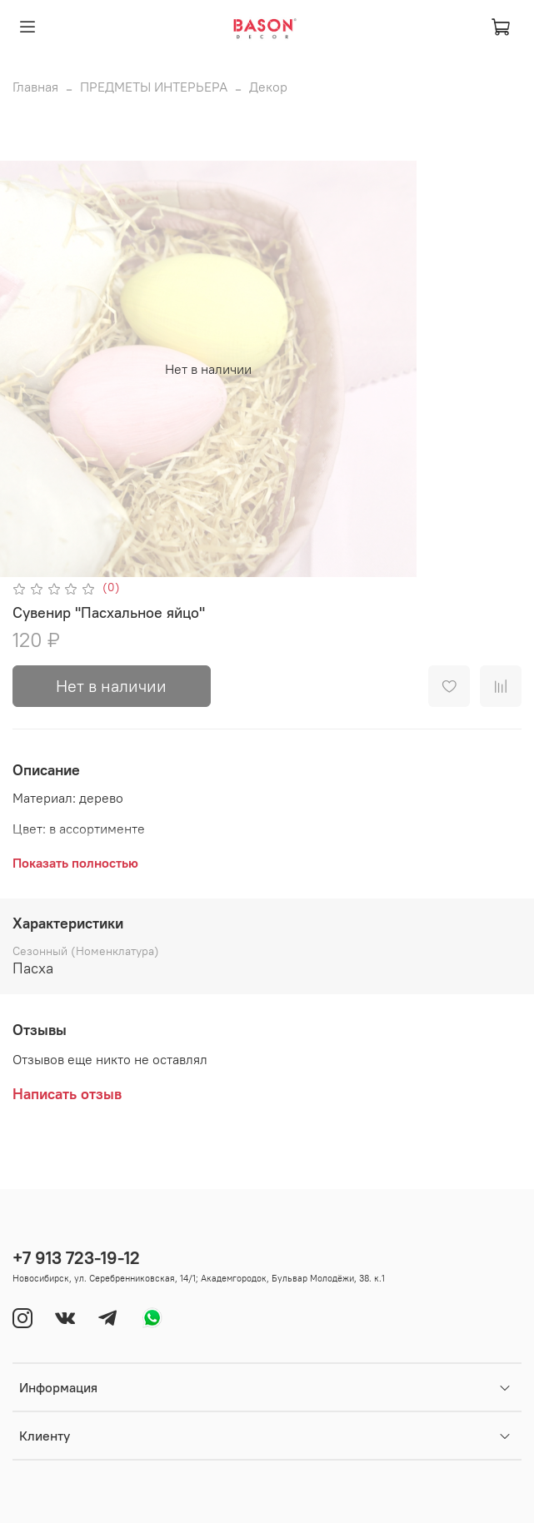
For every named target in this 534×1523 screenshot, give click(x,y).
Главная (35, 86)
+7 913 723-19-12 (76, 1258)
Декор (268, 86)
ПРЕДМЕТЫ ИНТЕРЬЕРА (153, 86)
